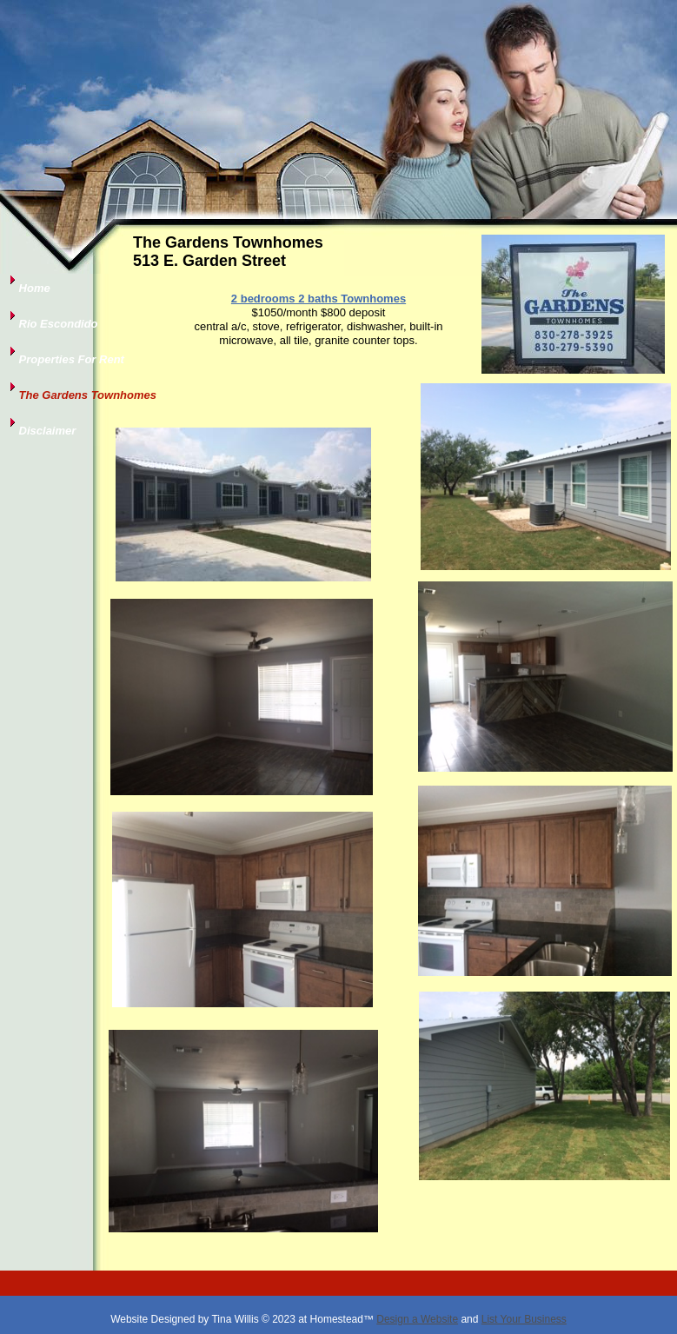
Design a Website (417, 1319)
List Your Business (524, 1319)
